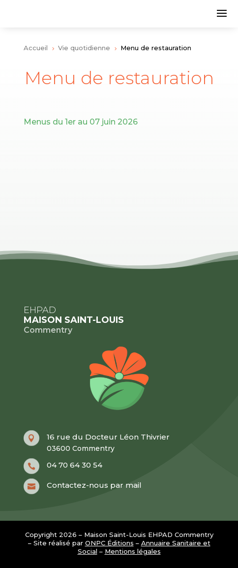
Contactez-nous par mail (94, 485)
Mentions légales (133, 551)
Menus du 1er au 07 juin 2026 (81, 121)
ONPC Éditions (109, 543)
